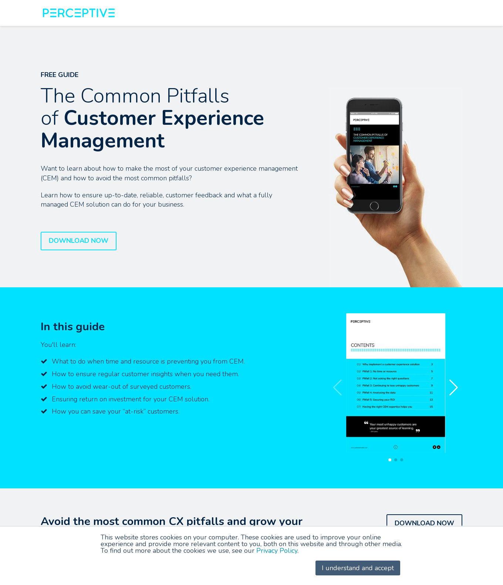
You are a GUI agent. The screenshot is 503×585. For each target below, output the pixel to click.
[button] (454, 388)
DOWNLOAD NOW (78, 240)
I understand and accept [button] (358, 568)
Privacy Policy (276, 550)
